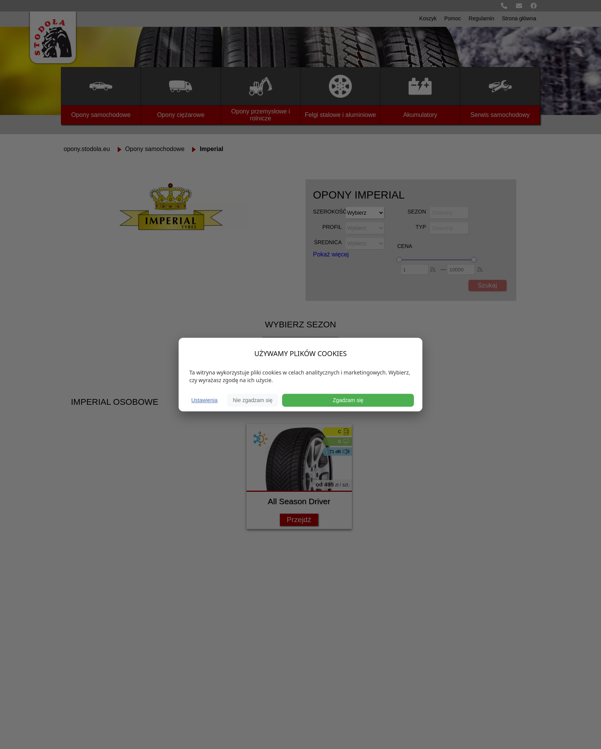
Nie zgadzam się (253, 400)
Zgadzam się (348, 400)
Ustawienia (204, 400)
